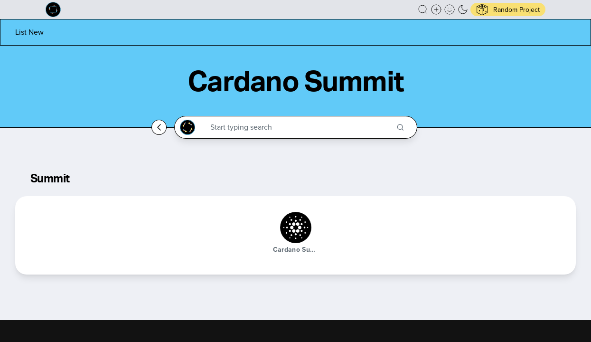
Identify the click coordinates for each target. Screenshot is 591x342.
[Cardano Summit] (296, 227)
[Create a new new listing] (436, 9)
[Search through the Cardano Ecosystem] (300, 127)
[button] (423, 9)
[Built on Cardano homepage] (53, 9)
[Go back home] (159, 127)
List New (29, 32)
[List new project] (29, 32)
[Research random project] (508, 9)
